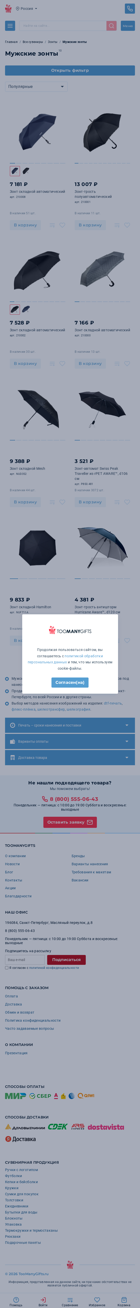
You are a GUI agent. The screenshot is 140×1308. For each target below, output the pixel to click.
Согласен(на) (70, 682)
